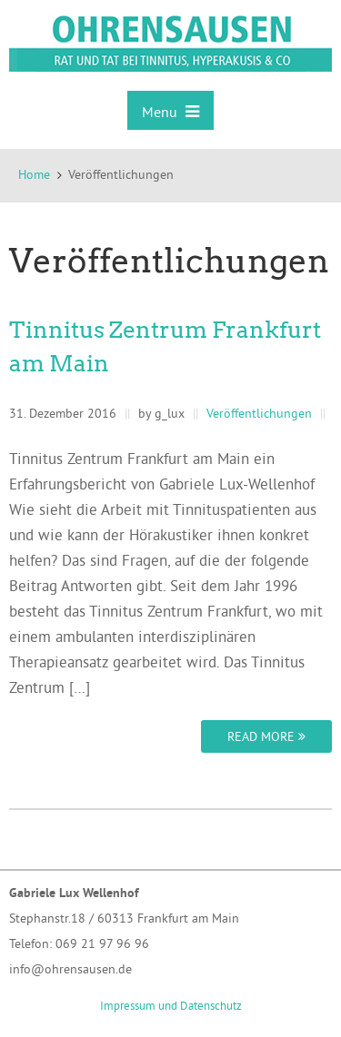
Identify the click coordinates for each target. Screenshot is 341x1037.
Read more (266, 736)
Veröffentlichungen (259, 413)
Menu (170, 112)
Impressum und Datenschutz (171, 1005)
